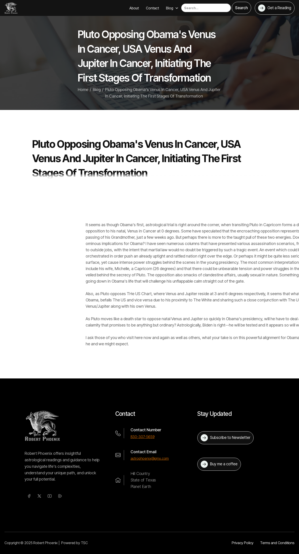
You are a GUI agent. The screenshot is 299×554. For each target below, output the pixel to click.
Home (83, 94)
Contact (152, 8)
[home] (11, 8)
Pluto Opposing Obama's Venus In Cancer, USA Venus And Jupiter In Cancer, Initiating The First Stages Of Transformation (163, 97)
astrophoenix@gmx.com (150, 458)
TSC (84, 543)
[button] (172, 8)
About (134, 8)
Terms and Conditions (277, 543)
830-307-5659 (143, 436)
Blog (97, 94)
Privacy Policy (242, 543)
